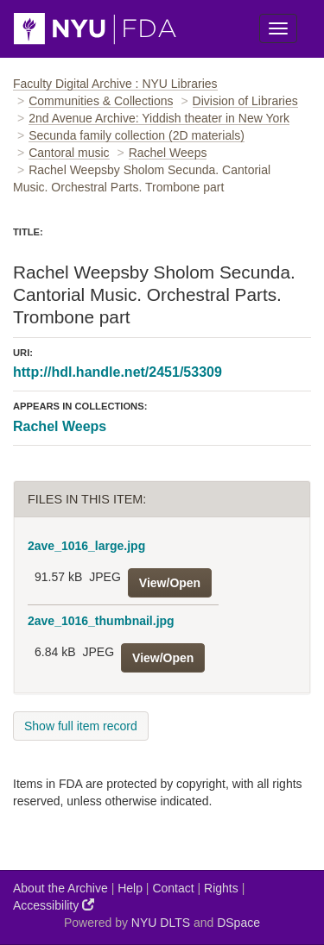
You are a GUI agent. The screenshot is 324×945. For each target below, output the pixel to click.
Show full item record (80, 726)
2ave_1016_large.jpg (86, 546)
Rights (221, 888)
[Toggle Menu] (278, 28)
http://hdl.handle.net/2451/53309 (117, 372)
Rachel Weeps (168, 153)
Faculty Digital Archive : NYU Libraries (115, 84)
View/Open (169, 583)
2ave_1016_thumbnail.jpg (101, 621)
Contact (173, 888)
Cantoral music (69, 153)
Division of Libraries (245, 101)
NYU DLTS (160, 922)
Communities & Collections (101, 101)
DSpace (238, 922)
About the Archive (60, 888)
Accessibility (53, 905)
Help (130, 888)
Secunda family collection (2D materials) (137, 135)
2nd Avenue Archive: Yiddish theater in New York (159, 118)
